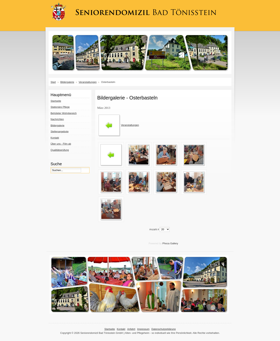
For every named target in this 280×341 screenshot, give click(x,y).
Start (53, 82)
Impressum (143, 329)
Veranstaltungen (88, 82)
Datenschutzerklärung (163, 329)
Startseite (109, 329)
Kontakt (121, 329)
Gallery (174, 243)
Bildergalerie (67, 82)
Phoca (165, 243)
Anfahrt (131, 329)
